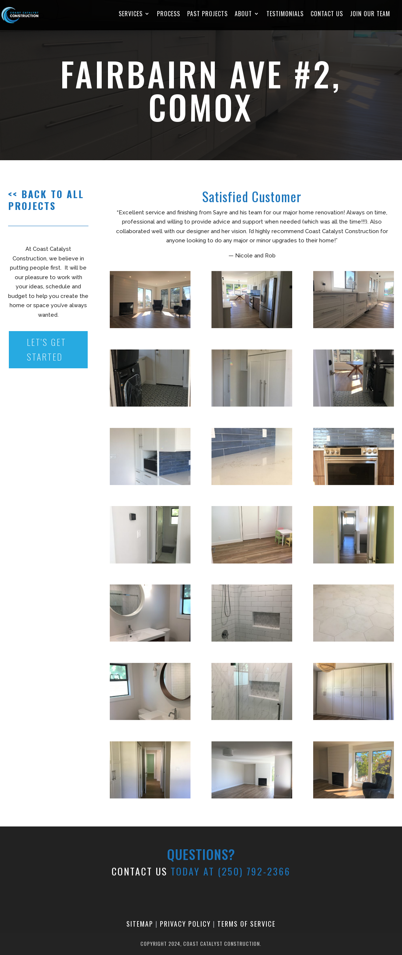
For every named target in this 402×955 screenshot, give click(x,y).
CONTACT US (139, 871)
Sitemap (139, 923)
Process (168, 14)
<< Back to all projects (46, 200)
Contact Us (327, 14)
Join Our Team (370, 14)
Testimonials (285, 14)
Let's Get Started (47, 350)
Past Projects (207, 14)
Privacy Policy (185, 923)
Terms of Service (246, 923)
